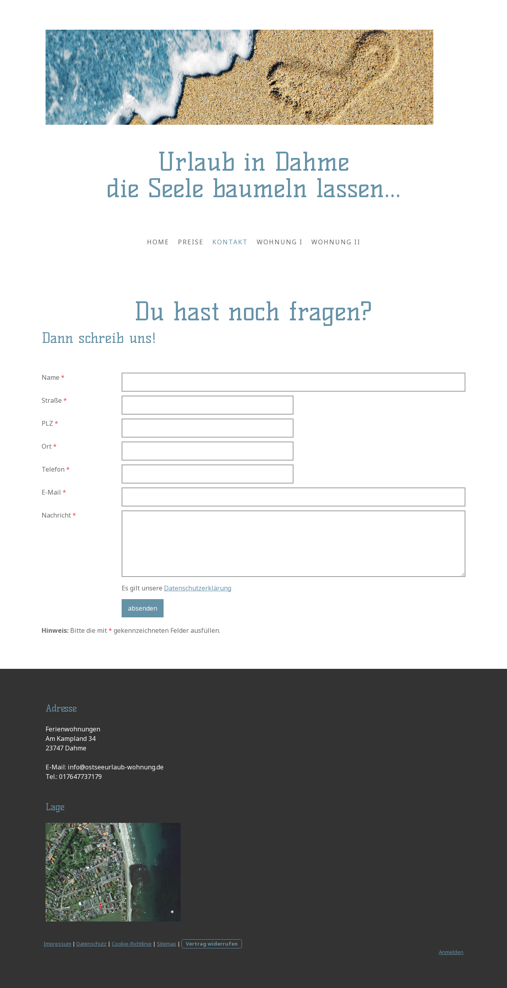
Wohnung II (335, 242)
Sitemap (166, 943)
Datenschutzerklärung (197, 588)
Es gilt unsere (176, 588)
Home (158, 242)
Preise (191, 242)
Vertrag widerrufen (212, 943)
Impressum (57, 943)
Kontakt (230, 242)
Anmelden (451, 952)
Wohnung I (280, 242)
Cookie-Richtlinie (132, 943)
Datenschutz (91, 943)
